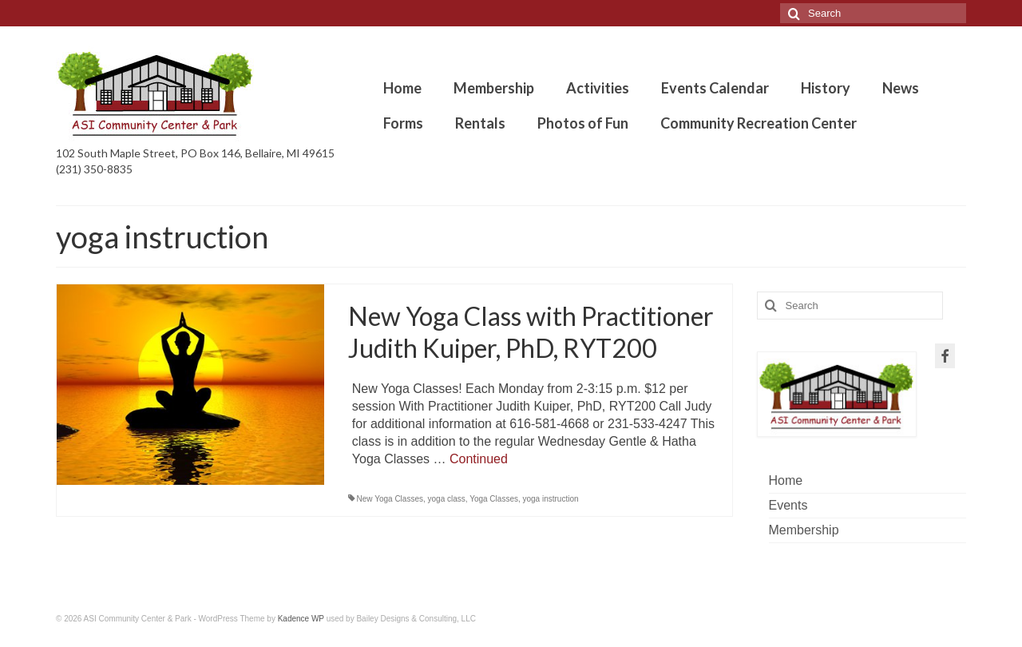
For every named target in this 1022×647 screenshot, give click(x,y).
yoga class (446, 498)
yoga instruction (551, 498)
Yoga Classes (493, 498)
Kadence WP (301, 618)
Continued (479, 459)
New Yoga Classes (390, 498)
